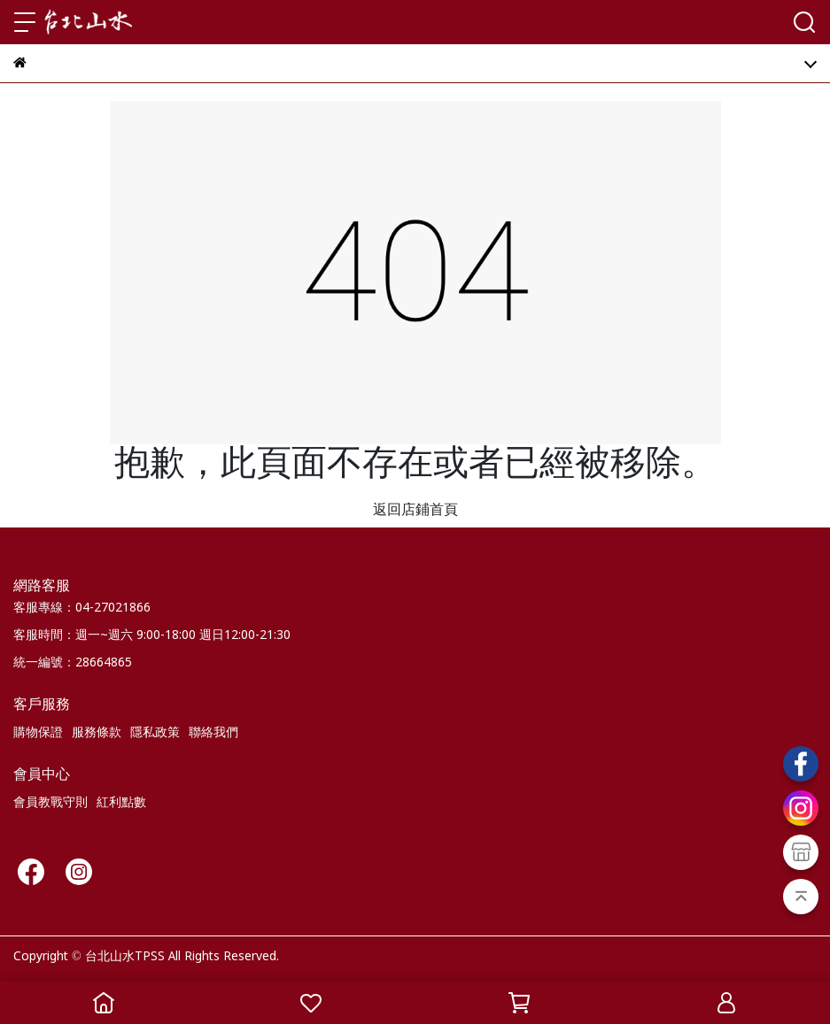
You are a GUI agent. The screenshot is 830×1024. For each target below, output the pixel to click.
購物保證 (38, 733)
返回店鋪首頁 (415, 510)
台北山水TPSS (124, 957)
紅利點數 (121, 803)
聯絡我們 (213, 733)
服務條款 (96, 733)
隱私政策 (155, 733)
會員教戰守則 (50, 803)
